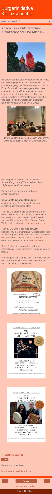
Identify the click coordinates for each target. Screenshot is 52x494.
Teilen (5, 459)
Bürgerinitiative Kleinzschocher (17, 11)
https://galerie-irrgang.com (33, 223)
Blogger (31, 491)
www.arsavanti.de (37, 240)
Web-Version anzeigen (26, 486)
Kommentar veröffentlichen (16, 471)
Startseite (26, 481)
